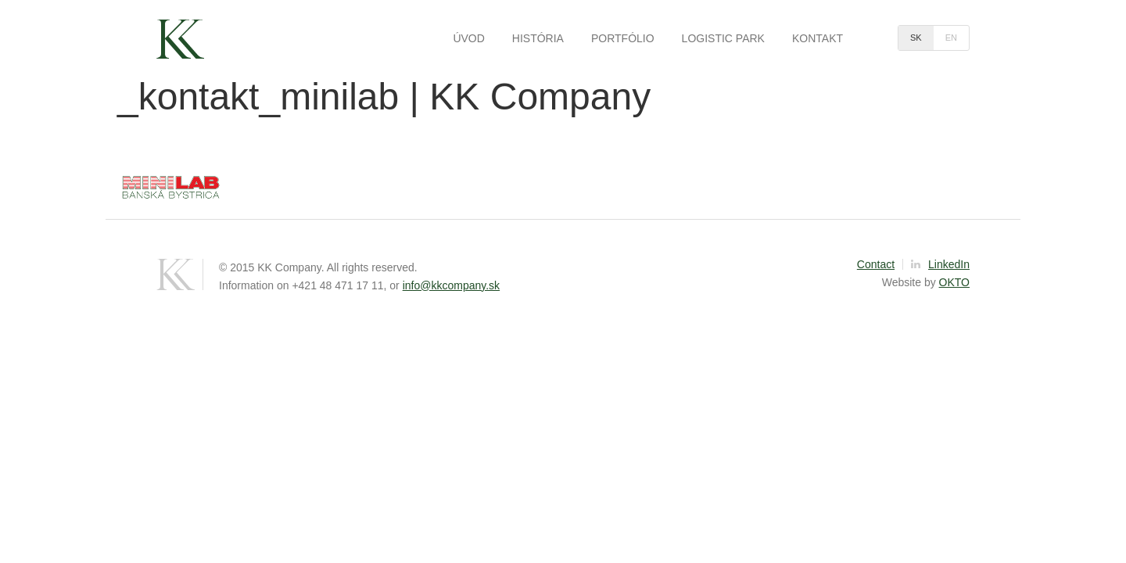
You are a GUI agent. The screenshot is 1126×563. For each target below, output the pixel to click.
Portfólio (622, 38)
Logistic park (723, 38)
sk (916, 37)
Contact (876, 264)
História (538, 38)
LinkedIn (940, 264)
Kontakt (817, 38)
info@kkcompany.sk (451, 285)
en (951, 37)
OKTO (954, 282)
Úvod (468, 38)
